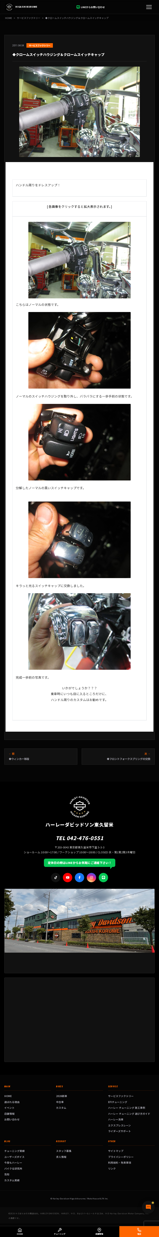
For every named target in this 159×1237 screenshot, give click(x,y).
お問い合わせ (12, 1119)
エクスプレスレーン (119, 1125)
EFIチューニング (117, 1102)
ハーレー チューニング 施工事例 (126, 1107)
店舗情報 (9, 1113)
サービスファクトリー (121, 1096)
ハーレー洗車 (115, 1119)
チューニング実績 (14, 1151)
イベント (9, 1107)
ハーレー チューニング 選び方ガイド (129, 1113)
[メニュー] (149, 7)
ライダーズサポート (119, 1131)
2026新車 (61, 1096)
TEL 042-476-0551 (80, 838)
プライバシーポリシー (121, 1157)
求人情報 (61, 1157)
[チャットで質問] (148, 1207)
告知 (6, 1174)
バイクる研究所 (13, 1168)
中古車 (60, 1102)
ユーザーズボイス (14, 1157)
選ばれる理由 (12, 1102)
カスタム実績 (12, 1180)
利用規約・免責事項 (119, 1162)
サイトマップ (115, 1151)
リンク (112, 1168)
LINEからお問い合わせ (91, 7)
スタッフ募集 (63, 1151)
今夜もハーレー (13, 1162)
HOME (8, 18)
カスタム (61, 1107)
